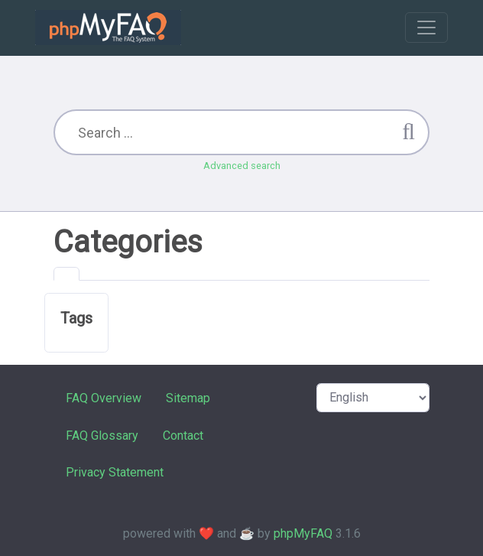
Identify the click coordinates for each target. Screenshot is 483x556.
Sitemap (188, 398)
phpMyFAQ (303, 533)
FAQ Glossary (102, 435)
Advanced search (241, 165)
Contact (183, 435)
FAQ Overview (103, 398)
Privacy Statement (115, 472)
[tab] (66, 274)
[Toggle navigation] (426, 27)
